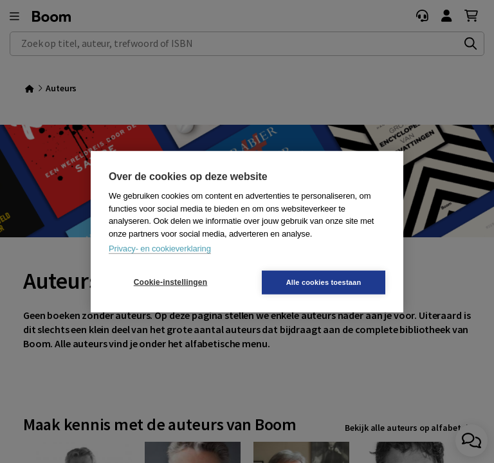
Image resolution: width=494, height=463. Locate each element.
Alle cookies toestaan (323, 282)
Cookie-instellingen (170, 282)
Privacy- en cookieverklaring (160, 248)
